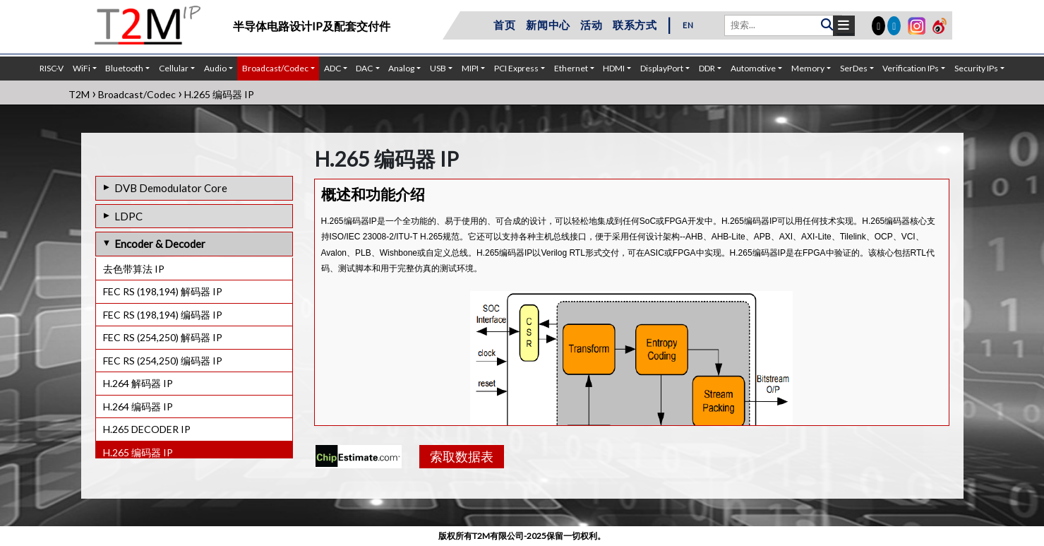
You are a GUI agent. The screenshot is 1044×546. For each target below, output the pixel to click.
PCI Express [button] (516, 68)
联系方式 (635, 24)
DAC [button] (364, 68)
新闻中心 (548, 24)
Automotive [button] (753, 68)
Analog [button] (401, 68)
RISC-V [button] (52, 68)
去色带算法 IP (133, 269)
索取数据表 (461, 456)
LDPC (128, 216)
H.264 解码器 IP (138, 383)
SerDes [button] (854, 68)
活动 (591, 24)
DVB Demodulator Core (170, 188)
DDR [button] (707, 68)
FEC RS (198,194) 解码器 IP (162, 291)
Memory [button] (807, 68)
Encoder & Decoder (159, 243)
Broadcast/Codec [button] (275, 68)
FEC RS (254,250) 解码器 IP (162, 337)
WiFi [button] (81, 68)
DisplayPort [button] (661, 68)
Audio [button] (215, 68)
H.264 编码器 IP (138, 406)
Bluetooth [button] (124, 68)
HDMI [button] (614, 68)
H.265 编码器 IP (138, 452)
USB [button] (438, 68)
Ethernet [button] (571, 68)
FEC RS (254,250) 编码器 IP (162, 361)
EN (688, 25)
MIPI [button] (470, 68)
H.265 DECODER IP (147, 429)
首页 (504, 24)
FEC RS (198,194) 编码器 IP (162, 315)
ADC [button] (332, 68)
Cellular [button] (173, 68)
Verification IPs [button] (910, 68)
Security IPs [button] (976, 68)
